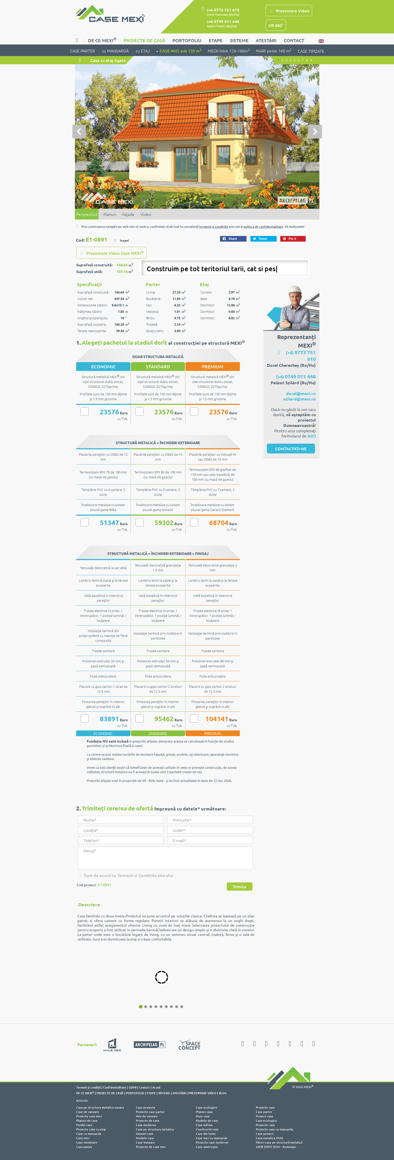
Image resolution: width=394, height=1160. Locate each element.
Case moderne (146, 1124)
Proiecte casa (265, 1124)
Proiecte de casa (147, 1120)
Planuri (109, 214)
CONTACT (294, 40)
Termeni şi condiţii (88, 1087)
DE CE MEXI (102, 39)
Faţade (128, 214)
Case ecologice (206, 1107)
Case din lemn (206, 1133)
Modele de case (207, 1120)
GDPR (132, 1087)
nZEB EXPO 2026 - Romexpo (276, 1146)
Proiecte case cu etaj (91, 1129)
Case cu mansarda (88, 1133)
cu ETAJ (143, 50)
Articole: (82, 1100)
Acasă (156, 1087)
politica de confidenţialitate (263, 226)
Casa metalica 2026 (269, 1137)
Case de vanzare (87, 1111)
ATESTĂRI (266, 40)
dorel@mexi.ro (301, 393)
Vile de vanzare (147, 1115)
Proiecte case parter (150, 1111)
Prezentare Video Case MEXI (111, 252)
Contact (144, 1087)
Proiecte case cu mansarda (274, 1129)
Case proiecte (145, 1107)
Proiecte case (265, 1107)
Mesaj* (165, 857)
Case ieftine (204, 1124)
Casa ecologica (266, 1120)
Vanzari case (144, 1133)
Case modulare (86, 1142)
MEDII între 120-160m (229, 50)
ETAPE (216, 40)
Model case (84, 1124)
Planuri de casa (86, 1120)
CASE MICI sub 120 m (181, 50)
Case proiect (265, 1133)
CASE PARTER (83, 50)
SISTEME (239, 40)
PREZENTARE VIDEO (202, 1092)
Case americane (207, 1146)
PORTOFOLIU (187, 40)
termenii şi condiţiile (213, 226)
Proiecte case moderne (212, 1142)
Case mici (82, 1137)
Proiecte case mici (89, 1115)
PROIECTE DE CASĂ (144, 40)
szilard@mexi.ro (299, 398)
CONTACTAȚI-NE (291, 448)
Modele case (145, 1137)
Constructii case (207, 1129)
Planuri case (204, 1111)
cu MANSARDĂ (115, 50)
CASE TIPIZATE (311, 51)
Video (146, 214)
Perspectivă (86, 214)
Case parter (264, 1111)
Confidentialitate (114, 1087)
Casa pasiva (84, 1146)
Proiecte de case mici (151, 1146)
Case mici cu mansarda (211, 1137)
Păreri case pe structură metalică (279, 1142)
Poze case (203, 1115)
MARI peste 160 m (274, 50)
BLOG (223, 1092)
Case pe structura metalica (155, 1129)
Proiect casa (264, 1115)
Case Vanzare (145, 1142)
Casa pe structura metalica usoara (100, 1107)
